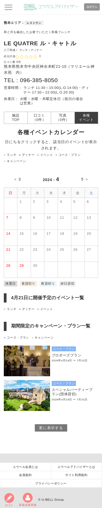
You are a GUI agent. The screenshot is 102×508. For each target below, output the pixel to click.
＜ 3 (17, 179)
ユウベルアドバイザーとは (76, 466)
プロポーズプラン (67, 355)
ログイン (91, 6)
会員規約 (25, 475)
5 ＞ (85, 179)
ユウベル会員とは (25, 466)
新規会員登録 (27, 499)
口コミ (9, 500)
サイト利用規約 (76, 475)
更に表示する (51, 428)
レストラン (34, 22)
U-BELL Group (53, 499)
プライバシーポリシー (51, 483)
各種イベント (86, 118)
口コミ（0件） (39, 118)
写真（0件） (62, 118)
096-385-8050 (39, 80)
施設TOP (16, 118)
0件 (18, 61)
